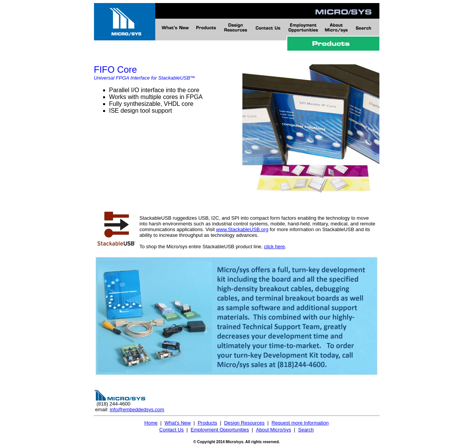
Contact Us (171, 430)
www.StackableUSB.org (242, 229)
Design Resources (244, 423)
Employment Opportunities (220, 430)
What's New (177, 423)
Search (306, 430)
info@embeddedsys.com (137, 409)
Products (207, 423)
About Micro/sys (273, 430)
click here (274, 246)
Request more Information (299, 423)
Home (151, 423)
